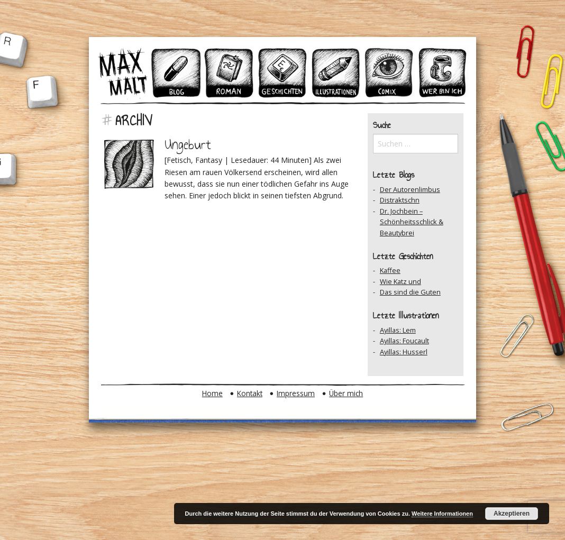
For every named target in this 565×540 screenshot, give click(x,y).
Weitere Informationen (442, 513)
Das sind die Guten (410, 292)
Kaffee (390, 270)
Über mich (346, 393)
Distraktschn (400, 200)
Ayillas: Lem (398, 330)
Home (212, 393)
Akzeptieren (512, 513)
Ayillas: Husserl (403, 351)
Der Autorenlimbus (410, 189)
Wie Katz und (400, 281)
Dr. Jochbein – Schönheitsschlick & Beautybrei (411, 221)
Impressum (296, 393)
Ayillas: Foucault (404, 340)
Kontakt (249, 393)
